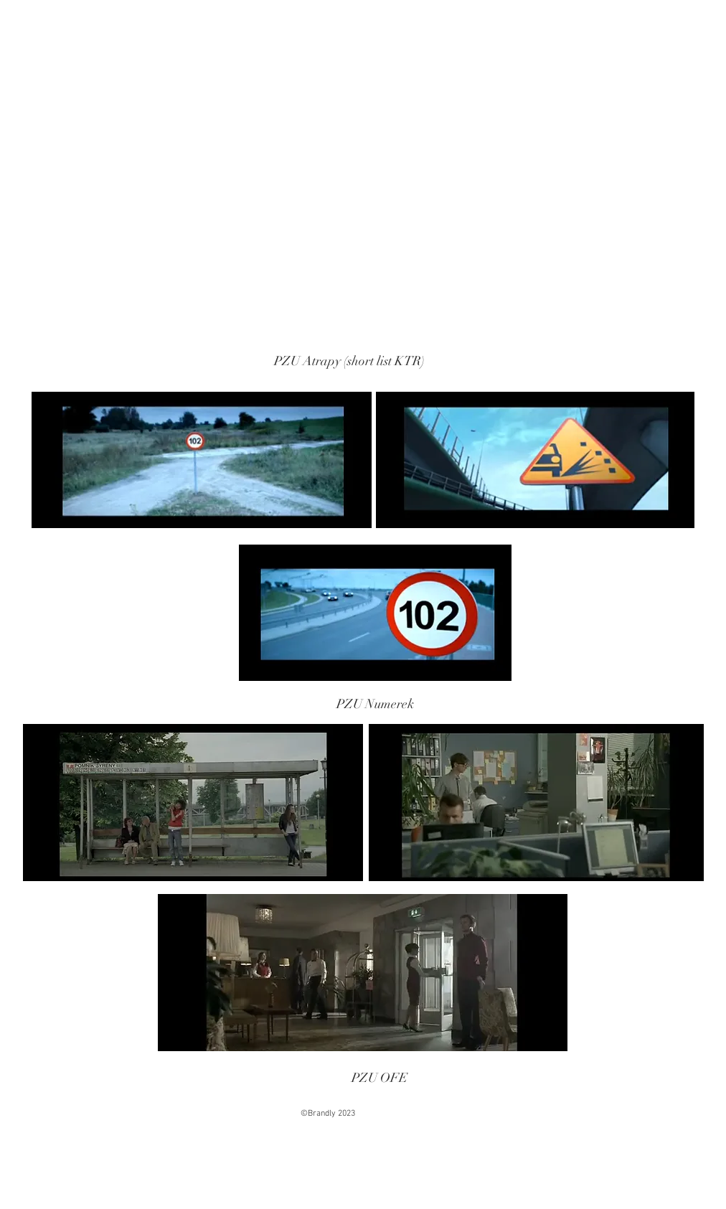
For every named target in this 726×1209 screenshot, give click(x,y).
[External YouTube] (201, 256)
